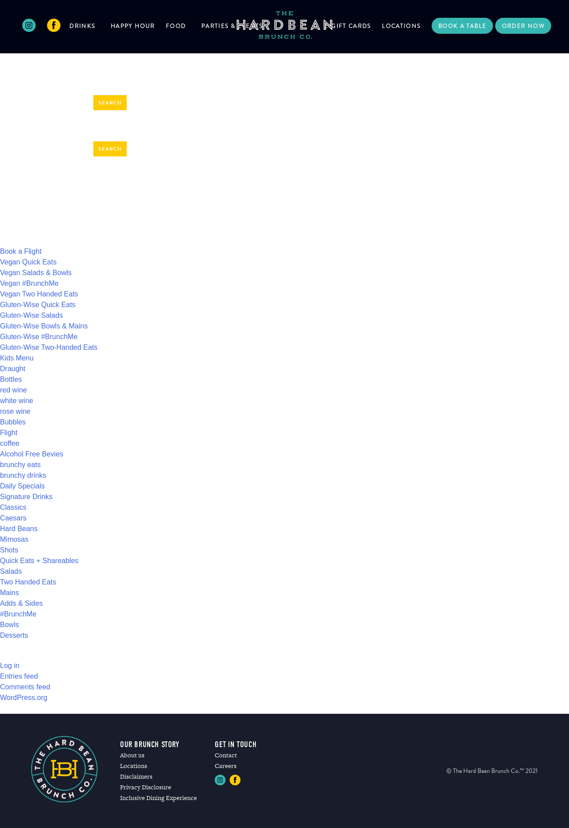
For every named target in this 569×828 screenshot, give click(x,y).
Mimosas (14, 539)
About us (132, 755)
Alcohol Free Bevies (31, 454)
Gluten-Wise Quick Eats (38, 304)
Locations (401, 25)
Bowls (9, 624)
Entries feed (19, 676)
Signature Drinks (26, 496)
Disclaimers (136, 776)
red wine (13, 390)
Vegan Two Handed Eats (39, 294)
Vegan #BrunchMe (29, 283)
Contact (226, 755)
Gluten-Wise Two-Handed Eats (48, 347)
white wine (16, 400)
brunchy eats (20, 464)
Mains (9, 592)
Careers (225, 765)
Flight (8, 432)
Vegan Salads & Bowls (36, 272)
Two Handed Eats (28, 582)
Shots (9, 550)
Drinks (82, 25)
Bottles (11, 379)
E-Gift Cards (347, 25)
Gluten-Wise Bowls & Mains (44, 326)
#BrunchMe (18, 614)
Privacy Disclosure (145, 787)
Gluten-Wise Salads (31, 315)
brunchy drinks (23, 475)
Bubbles (13, 422)
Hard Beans (19, 528)
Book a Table (462, 25)
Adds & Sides (21, 603)
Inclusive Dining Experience (158, 797)
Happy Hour (133, 25)
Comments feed (25, 687)
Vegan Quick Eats (28, 262)
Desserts (14, 635)
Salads (11, 571)
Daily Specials (22, 486)
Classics (13, 507)
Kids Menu (17, 358)
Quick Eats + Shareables (39, 560)
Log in (10, 665)
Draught (12, 368)
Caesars (13, 518)
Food (176, 25)
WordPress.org (23, 697)
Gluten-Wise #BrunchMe (38, 336)
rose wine (15, 411)
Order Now (523, 25)
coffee (9, 443)
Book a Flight (20, 251)
